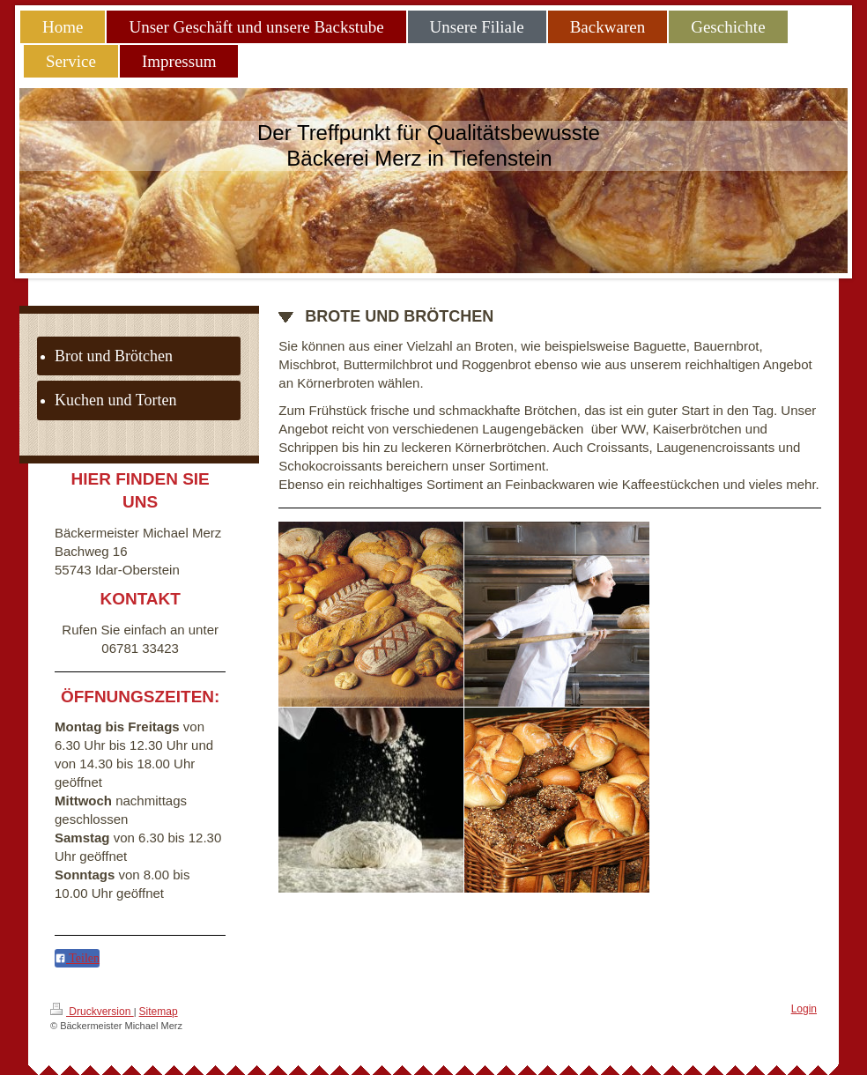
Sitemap (158, 1011)
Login (804, 1009)
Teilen (77, 958)
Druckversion (92, 1010)
